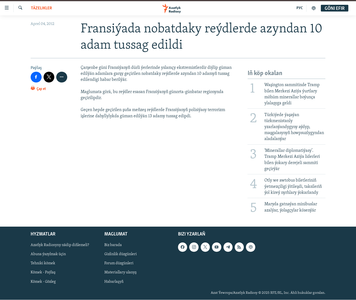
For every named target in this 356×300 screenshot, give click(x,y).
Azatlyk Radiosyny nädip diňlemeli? (60, 245)
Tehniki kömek (43, 263)
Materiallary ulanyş (120, 273)
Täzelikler (41, 8)
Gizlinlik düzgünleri (120, 254)
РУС (299, 8)
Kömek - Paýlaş (43, 273)
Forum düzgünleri (119, 263)
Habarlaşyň (113, 282)
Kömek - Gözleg (43, 282)
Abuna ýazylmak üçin (48, 254)
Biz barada (113, 245)
